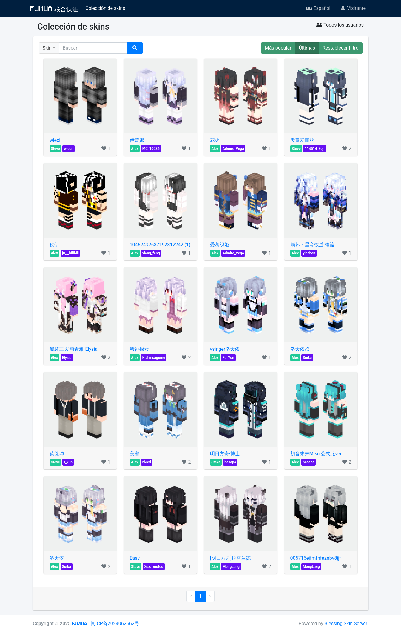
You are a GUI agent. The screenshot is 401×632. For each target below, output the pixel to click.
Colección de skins (105, 8)
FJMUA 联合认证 (54, 8)
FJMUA (79, 623)
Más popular (278, 48)
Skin (47, 48)
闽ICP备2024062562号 (115, 623)
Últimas (307, 48)
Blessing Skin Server (345, 623)
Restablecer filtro (341, 48)
